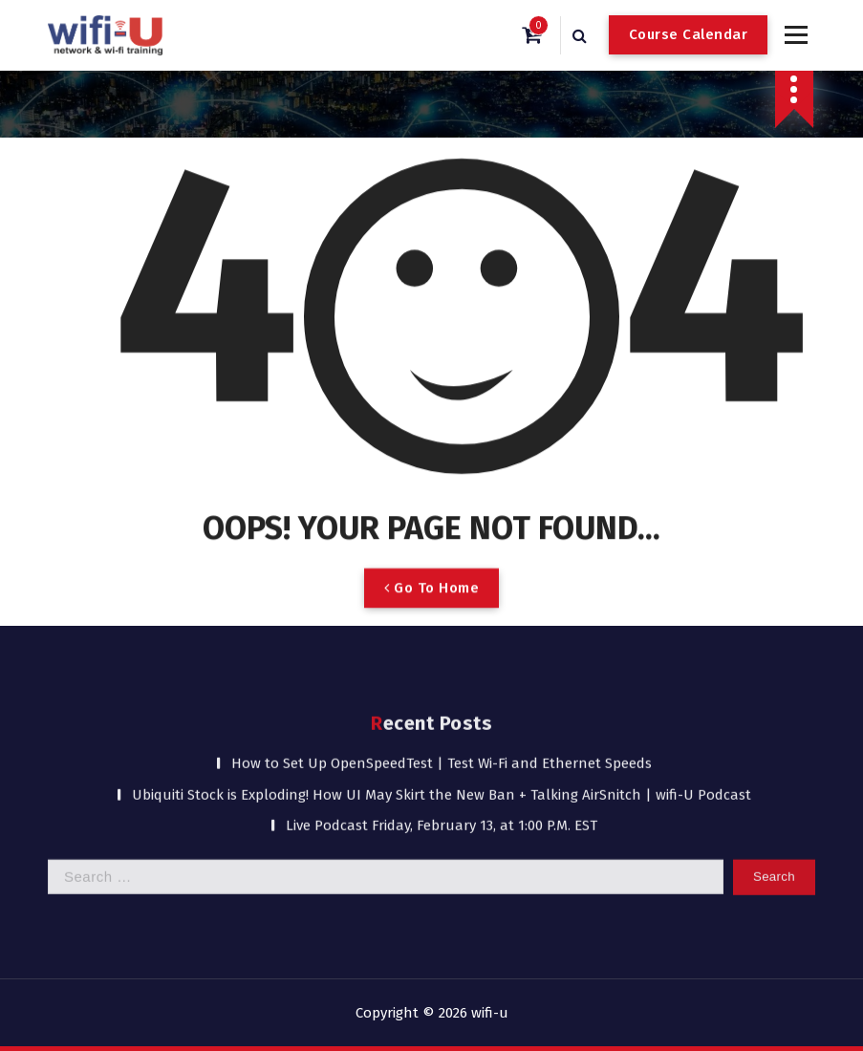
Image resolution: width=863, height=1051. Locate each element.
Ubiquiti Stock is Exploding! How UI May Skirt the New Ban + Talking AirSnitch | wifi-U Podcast (441, 710)
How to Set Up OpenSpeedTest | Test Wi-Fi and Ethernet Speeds (441, 679)
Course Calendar (688, 34)
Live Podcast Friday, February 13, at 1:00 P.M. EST (441, 741)
